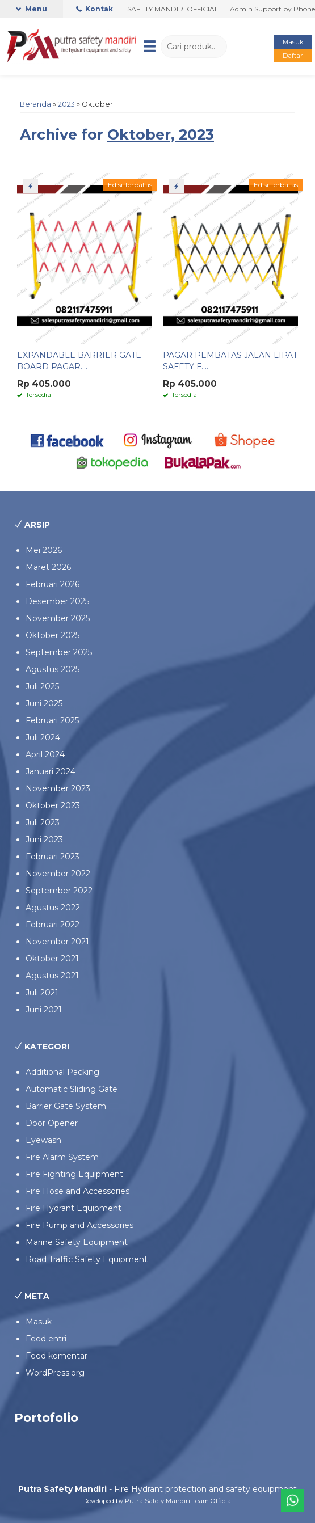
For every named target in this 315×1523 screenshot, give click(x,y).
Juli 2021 (42, 993)
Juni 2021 (44, 1010)
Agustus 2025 (52, 669)
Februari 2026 (52, 584)
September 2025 (59, 652)
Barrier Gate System (66, 1106)
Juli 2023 (43, 822)
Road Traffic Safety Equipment (87, 1259)
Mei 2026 (44, 550)
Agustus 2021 (52, 976)
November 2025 (58, 618)
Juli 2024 (43, 737)
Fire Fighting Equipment (74, 1174)
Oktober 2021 (52, 959)
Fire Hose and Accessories (77, 1191)
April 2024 (45, 754)
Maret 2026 (48, 567)
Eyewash (43, 1140)
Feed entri (46, 1339)
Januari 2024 (50, 771)
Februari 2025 (52, 720)
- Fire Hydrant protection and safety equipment (157, 1489)
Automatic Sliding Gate (71, 1089)
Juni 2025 (44, 703)
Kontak (94, 9)
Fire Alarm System (62, 1157)
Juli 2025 (42, 686)
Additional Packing (62, 1072)
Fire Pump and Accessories (79, 1225)
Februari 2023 (52, 856)
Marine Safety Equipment (77, 1242)
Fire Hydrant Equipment (73, 1208)
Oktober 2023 (53, 805)
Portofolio (46, 1418)
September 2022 (59, 890)
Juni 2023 (44, 839)
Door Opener (52, 1123)
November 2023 (58, 788)
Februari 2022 (52, 924)
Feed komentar (56, 1356)
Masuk (293, 42)
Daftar (293, 56)
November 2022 (58, 873)
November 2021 (57, 941)
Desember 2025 (57, 601)
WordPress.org (55, 1373)
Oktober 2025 (52, 635)
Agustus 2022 (53, 907)
